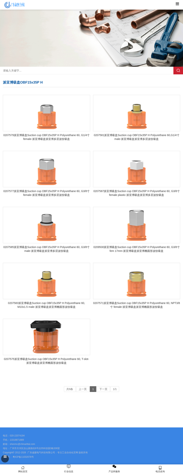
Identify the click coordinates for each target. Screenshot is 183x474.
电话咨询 (160, 469)
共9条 (69, 389)
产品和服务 (114, 471)
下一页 (103, 389)
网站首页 (23, 469)
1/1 (115, 389)
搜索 (178, 70)
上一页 (83, 389)
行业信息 (68, 471)
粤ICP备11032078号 (23, 457)
